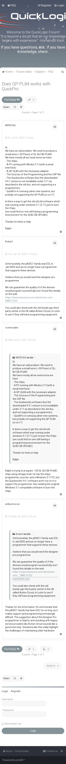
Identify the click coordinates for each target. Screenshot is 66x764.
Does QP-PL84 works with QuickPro (26, 86)
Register (16, 691)
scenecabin (11, 327)
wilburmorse (12, 504)
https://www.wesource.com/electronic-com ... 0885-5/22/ (30, 299)
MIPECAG (10, 125)
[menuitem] (11, 5)
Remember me (13, 723)
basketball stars (21, 578)
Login (5, 691)
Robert (9, 241)
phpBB (19, 760)
